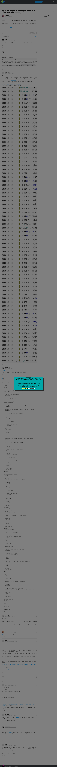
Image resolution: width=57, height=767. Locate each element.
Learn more (30, 381)
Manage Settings (31, 388)
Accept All (24, 388)
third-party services (21, 385)
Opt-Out (35, 386)
